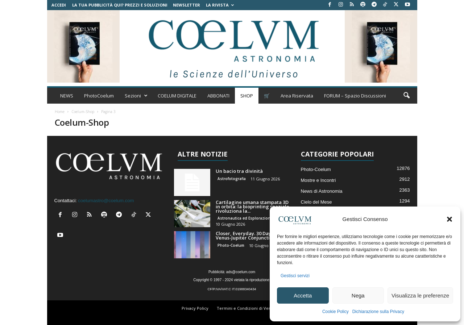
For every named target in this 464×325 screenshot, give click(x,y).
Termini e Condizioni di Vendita (247, 308)
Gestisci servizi (295, 275)
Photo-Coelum (231, 245)
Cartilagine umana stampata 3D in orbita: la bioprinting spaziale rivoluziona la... (252, 206)
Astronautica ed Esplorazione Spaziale (253, 218)
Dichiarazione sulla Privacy (378, 311)
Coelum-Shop (82, 111)
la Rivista (220, 5)
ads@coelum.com (240, 272)
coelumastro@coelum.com (106, 200)
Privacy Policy (195, 308)
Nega (358, 295)
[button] (449, 219)
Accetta (303, 295)
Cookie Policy (335, 311)
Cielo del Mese (316, 202)
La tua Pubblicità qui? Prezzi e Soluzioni (119, 5)
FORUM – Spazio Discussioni (355, 95)
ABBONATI (218, 95)
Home (60, 111)
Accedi (58, 5)
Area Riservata (297, 95)
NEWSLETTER (186, 5)
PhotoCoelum (99, 95)
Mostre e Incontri (318, 180)
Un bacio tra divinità (239, 171)
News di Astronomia (322, 191)
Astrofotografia (232, 178)
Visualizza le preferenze (420, 295)
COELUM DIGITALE (177, 95)
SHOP (246, 95)
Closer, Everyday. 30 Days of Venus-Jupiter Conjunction (247, 235)
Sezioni (136, 96)
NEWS (66, 95)
